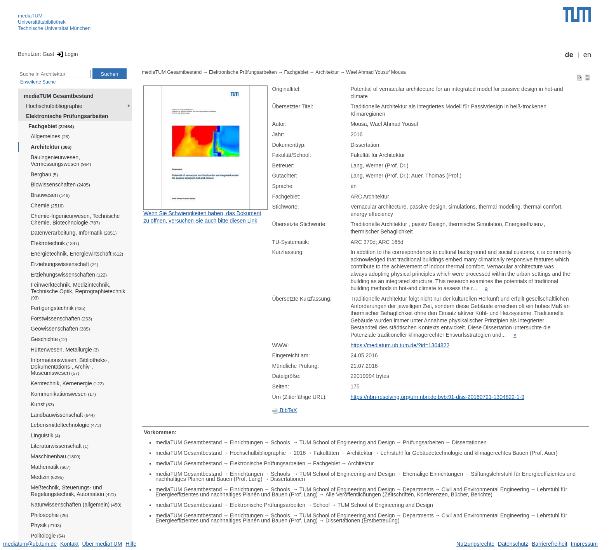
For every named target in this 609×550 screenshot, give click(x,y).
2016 (300, 453)
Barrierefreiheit (549, 544)
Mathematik (51, 467)
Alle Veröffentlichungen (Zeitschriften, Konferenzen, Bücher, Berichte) (408, 494)
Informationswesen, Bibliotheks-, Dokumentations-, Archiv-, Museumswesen (70, 366)
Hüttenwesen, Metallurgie (65, 349)
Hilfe (130, 544)
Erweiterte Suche (38, 82)
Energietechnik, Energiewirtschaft (77, 254)
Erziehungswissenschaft (64, 264)
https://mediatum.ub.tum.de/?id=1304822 (399, 345)
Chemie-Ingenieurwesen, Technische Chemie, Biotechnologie (75, 219)
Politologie (48, 536)
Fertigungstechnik (58, 308)
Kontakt (69, 544)
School (321, 505)
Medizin (47, 477)
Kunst (42, 404)
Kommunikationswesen (63, 394)
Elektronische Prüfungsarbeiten (67, 116)
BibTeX (284, 410)
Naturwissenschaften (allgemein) (76, 504)
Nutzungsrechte (475, 544)
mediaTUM (30, 16)
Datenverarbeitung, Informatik (74, 233)
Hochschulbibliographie (54, 106)
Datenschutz (513, 544)
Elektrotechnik (55, 243)
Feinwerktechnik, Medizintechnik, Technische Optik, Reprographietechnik (78, 291)
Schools (281, 442)
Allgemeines (50, 136)
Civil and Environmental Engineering (485, 489)
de (569, 55)
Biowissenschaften (60, 184)
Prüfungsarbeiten (423, 442)
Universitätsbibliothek (42, 22)
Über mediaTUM (102, 544)
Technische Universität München (54, 28)
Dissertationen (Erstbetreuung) (362, 520)
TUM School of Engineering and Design (347, 442)
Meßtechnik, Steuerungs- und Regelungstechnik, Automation (73, 490)
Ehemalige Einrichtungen (433, 474)
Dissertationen (469, 442)
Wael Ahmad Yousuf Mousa (376, 72)
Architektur (51, 147)
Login (67, 54)
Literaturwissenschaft (60, 446)
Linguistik (45, 435)
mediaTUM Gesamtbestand (59, 96)
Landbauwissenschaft (63, 415)
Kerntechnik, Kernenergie (67, 383)
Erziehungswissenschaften (69, 275)
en (587, 55)
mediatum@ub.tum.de (30, 544)
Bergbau (44, 174)
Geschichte (49, 339)
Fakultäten (326, 453)
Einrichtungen (246, 442)
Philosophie (49, 515)
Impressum (584, 544)
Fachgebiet (51, 126)
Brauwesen (50, 195)
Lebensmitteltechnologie (66, 425)
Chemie (47, 205)
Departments (418, 489)
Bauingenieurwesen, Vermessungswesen (61, 160)
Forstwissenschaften (61, 318)
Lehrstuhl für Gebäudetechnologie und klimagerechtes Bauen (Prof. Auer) (469, 453)
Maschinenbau (55, 456)
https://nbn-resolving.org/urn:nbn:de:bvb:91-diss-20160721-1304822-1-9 (437, 397)
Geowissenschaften (60, 328)
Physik (46, 525)
